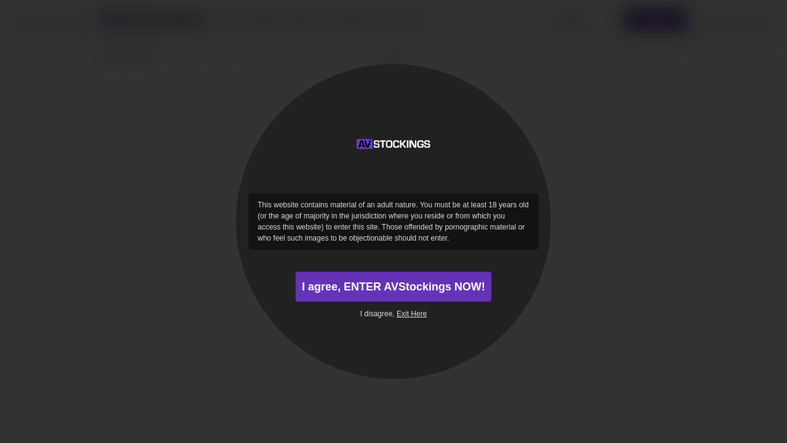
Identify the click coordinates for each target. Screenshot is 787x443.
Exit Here (412, 313)
